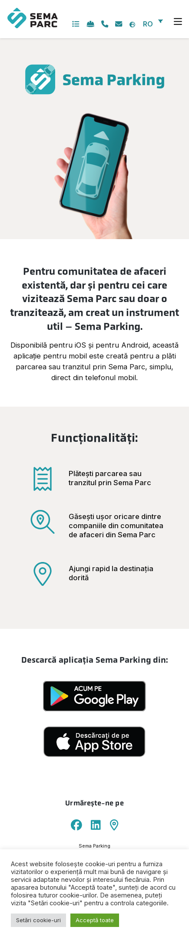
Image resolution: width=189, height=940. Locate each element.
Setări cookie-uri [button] (38, 920)
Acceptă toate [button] (95, 920)
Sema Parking (94, 846)
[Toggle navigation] (178, 22)
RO (148, 24)
